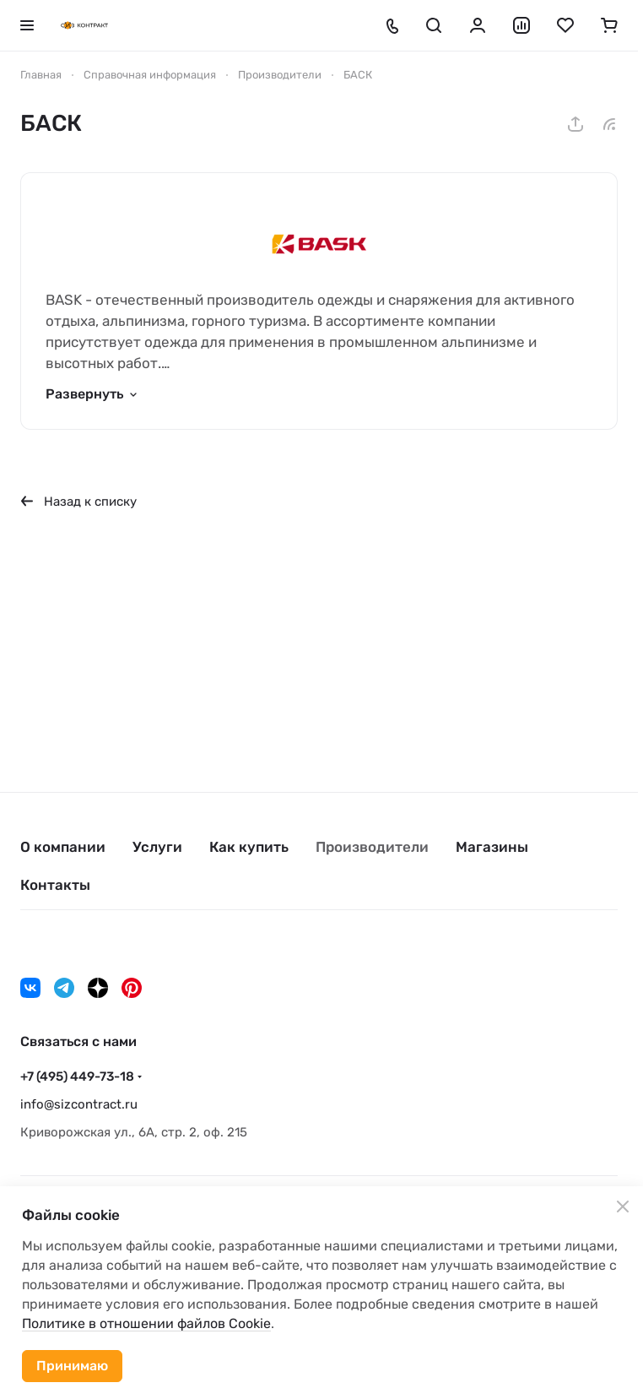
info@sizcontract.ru (79, 1104)
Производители (372, 846)
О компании (62, 846)
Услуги (157, 846)
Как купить (249, 846)
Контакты (55, 884)
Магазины (492, 846)
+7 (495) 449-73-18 (77, 1076)
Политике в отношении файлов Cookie (146, 1323)
